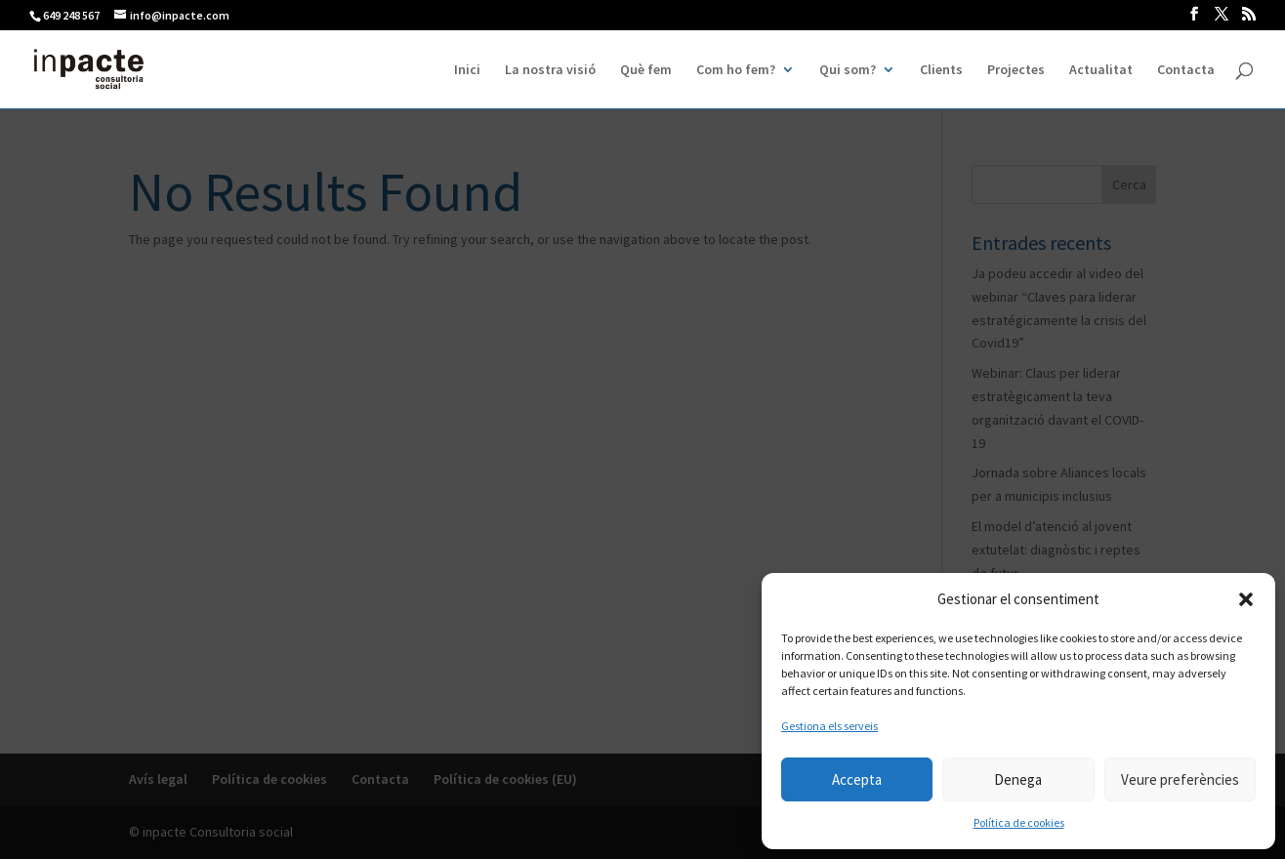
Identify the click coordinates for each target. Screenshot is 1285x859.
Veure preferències (1180, 779)
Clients (941, 70)
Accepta (857, 779)
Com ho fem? (735, 70)
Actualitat (1101, 70)
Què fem (646, 70)
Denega (1018, 779)
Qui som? (847, 70)
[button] (1246, 599)
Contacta (1186, 70)
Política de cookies (1019, 822)
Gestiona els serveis (829, 725)
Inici (467, 70)
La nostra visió (550, 70)
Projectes (1016, 70)
